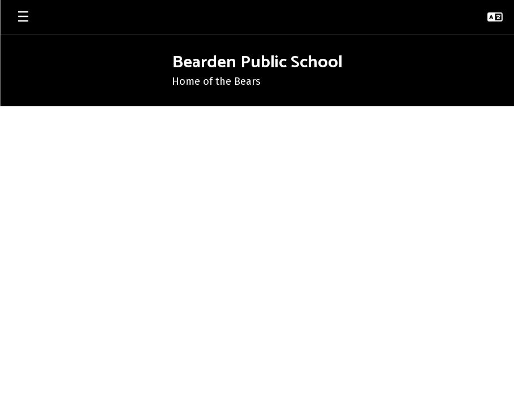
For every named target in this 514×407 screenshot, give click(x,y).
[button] (495, 17)
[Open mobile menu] (23, 17)
